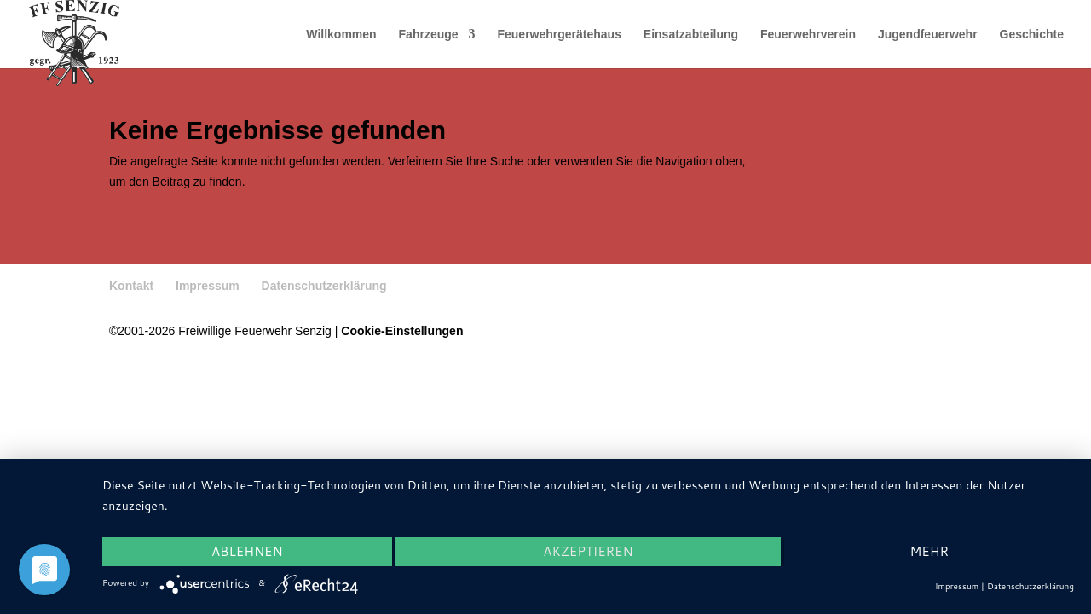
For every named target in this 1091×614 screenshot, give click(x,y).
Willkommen (341, 34)
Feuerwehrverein (808, 34)
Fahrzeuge (429, 34)
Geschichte (1032, 34)
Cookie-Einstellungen (402, 331)
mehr (928, 551)
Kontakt (131, 286)
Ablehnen (247, 551)
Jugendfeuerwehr (928, 34)
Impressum (208, 286)
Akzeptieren (587, 551)
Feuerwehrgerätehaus (559, 34)
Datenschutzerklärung (324, 286)
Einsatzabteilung (691, 34)
